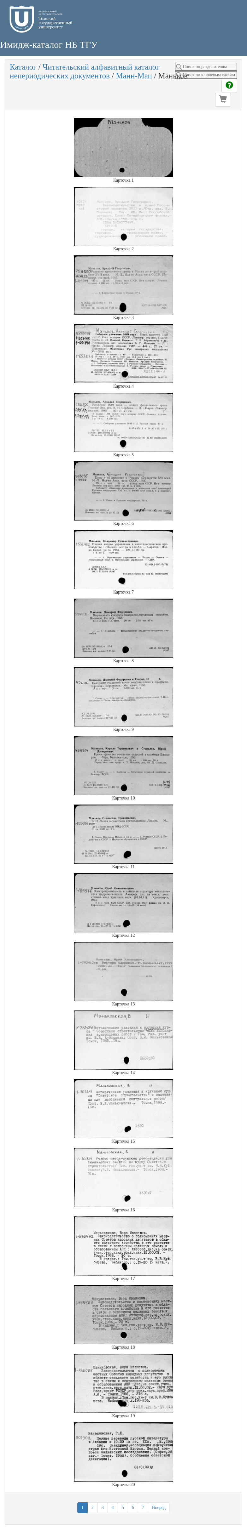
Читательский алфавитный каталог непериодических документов (84, 71)
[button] (223, 100)
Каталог (23, 67)
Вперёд (159, 1507)
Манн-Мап (134, 75)
